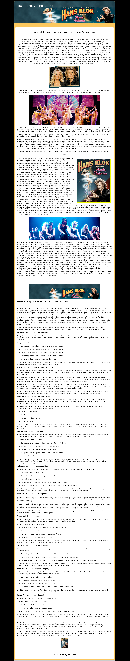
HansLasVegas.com (35, 6)
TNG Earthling (73, 49)
